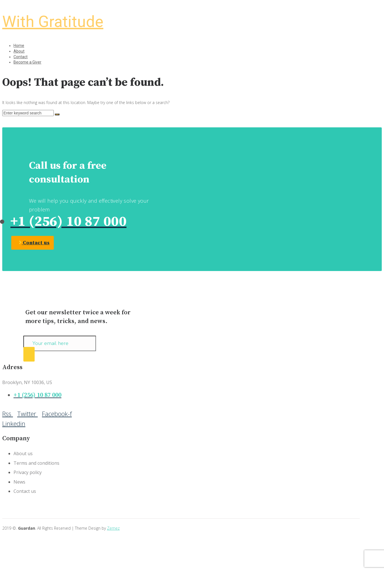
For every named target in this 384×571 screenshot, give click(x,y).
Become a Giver (27, 62)
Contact (21, 57)
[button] (32, 243)
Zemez (113, 528)
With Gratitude (52, 21)
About (19, 51)
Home (19, 45)
